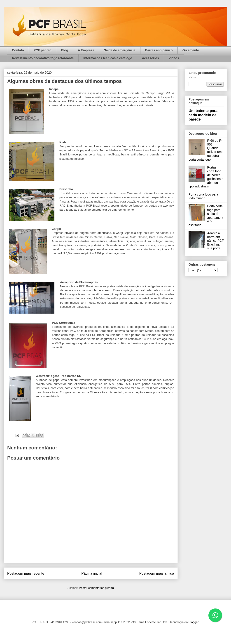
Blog (64, 50)
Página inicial (91, 573)
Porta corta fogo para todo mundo (203, 196)
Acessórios (150, 58)
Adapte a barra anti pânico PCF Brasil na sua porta (215, 240)
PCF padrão (42, 50)
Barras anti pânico (159, 50)
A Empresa (86, 50)
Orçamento (190, 50)
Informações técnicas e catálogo (107, 58)
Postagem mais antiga (156, 573)
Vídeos (174, 58)
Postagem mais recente (25, 573)
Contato (18, 50)
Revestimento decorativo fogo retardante (43, 58)
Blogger (193, 622)
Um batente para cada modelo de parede (203, 115)
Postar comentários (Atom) (96, 588)
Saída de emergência (119, 50)
